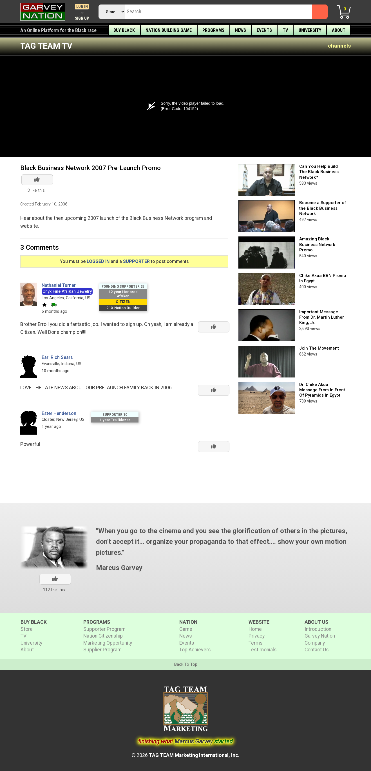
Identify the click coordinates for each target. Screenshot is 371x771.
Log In (82, 6)
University (310, 30)
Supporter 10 (114, 414)
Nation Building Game (169, 30)
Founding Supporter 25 (123, 286)
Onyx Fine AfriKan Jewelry (67, 291)
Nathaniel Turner (59, 285)
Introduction (318, 629)
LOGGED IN (98, 261)
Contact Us (317, 649)
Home (255, 629)
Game (185, 629)
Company (315, 643)
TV (285, 30)
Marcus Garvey (119, 568)
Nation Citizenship (103, 636)
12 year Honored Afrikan (123, 293)
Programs (213, 30)
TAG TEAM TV (46, 46)
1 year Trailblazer (114, 419)
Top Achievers (195, 649)
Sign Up (82, 18)
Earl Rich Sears (57, 357)
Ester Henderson (59, 413)
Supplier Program (102, 649)
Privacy (257, 636)
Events (264, 30)
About (338, 30)
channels (339, 46)
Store (27, 629)
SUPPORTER (136, 261)
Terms (256, 643)
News (240, 30)
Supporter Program (104, 629)
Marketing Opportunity (107, 643)
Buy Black (124, 30)
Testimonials (263, 649)
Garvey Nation (320, 636)
